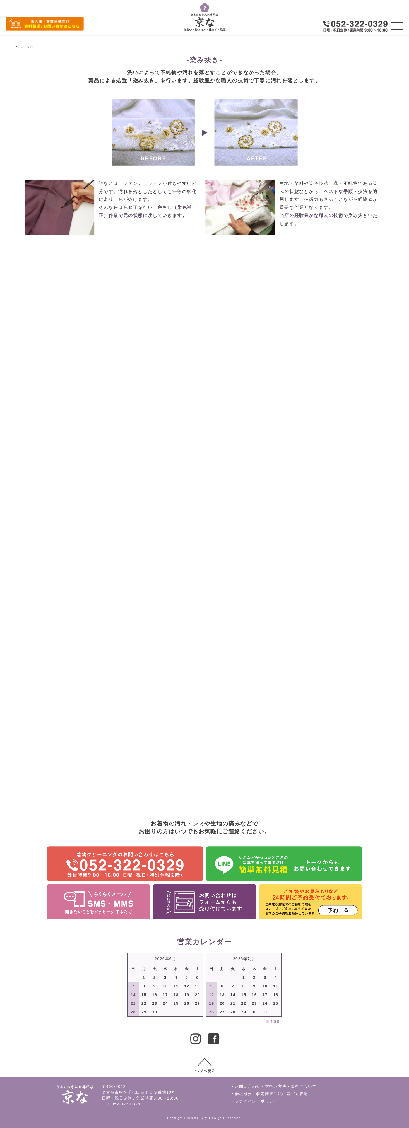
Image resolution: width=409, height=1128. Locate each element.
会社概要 (243, 1093)
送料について (303, 1086)
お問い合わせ (248, 1086)
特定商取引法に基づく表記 (282, 1093)
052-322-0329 (126, 1104)
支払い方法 (276, 1086)
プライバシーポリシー (256, 1101)
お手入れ (26, 47)
